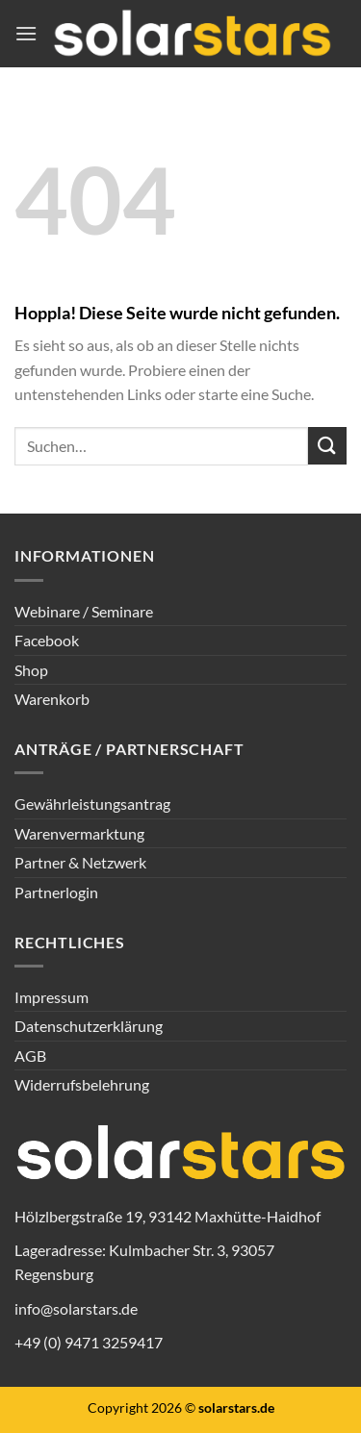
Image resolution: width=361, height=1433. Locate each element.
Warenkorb (52, 699)
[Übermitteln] (327, 446)
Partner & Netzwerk (80, 862)
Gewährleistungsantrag (92, 803)
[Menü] (26, 33)
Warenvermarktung (79, 833)
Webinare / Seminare (83, 611)
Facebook (46, 640)
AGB (30, 1055)
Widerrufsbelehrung (81, 1084)
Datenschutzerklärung (88, 1026)
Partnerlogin (56, 892)
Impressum (51, 997)
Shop (31, 670)
